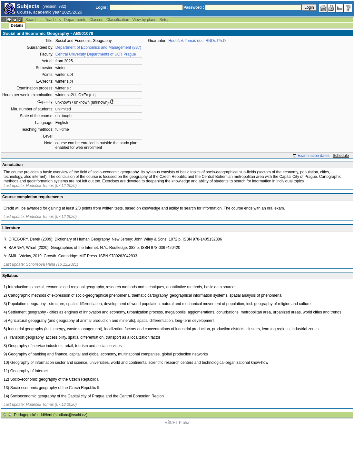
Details (17, 25)
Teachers (53, 19)
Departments (75, 19)
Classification (117, 19)
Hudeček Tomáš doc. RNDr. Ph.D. (197, 40)
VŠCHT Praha (177, 422)
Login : (102, 7)
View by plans (144, 19)
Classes (96, 19)
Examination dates (313, 155)
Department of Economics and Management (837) (98, 47)
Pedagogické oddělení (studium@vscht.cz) (50, 415)
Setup (164, 19)
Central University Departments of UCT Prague (95, 54)
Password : (193, 7)
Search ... (33, 19)
